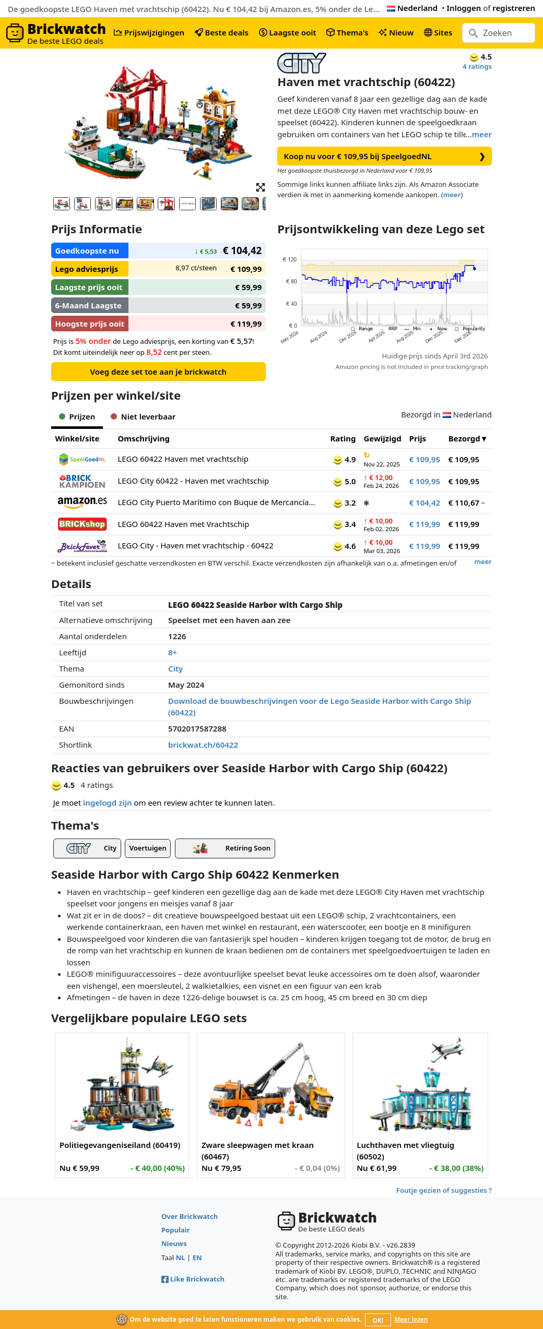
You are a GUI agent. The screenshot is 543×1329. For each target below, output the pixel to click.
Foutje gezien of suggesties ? (444, 1190)
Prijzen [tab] (77, 416)
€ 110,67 (464, 502)
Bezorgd (464, 438)
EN (197, 1257)
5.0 (344, 481)
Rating (343, 438)
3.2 (344, 502)
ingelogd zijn (107, 802)
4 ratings (477, 66)
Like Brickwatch (193, 1279)
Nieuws (174, 1243)
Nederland (412, 8)
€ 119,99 (425, 524)
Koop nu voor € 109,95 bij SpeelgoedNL (384, 156)
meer (482, 134)
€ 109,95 (425, 459)
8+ (172, 652)
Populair (175, 1230)
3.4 (344, 524)
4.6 (344, 546)
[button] (260, 187)
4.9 (344, 459)
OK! (378, 1320)
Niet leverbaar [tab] (143, 416)
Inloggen (464, 8)
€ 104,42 (425, 502)
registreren (513, 8)
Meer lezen (411, 1319)
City (175, 668)
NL (180, 1257)
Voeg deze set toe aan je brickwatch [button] (158, 371)
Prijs (418, 438)
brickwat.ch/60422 (203, 744)
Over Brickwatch (189, 1216)
